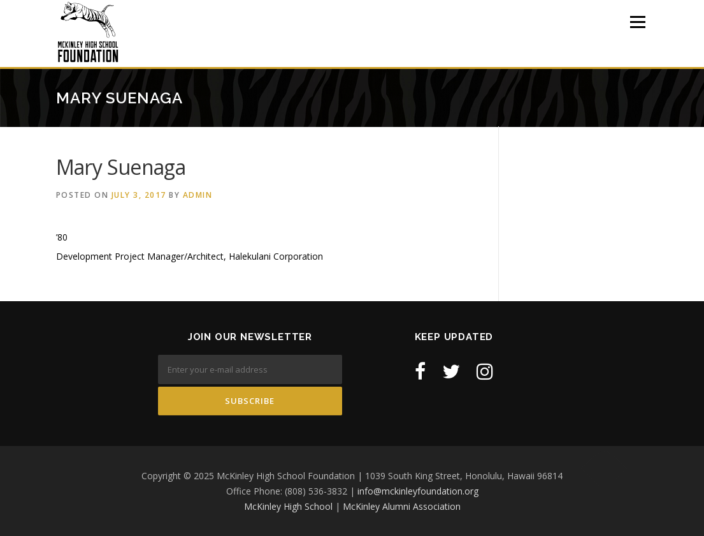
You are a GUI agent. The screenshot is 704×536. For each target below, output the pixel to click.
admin (198, 195)
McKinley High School (288, 506)
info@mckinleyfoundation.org (417, 491)
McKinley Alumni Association (402, 506)
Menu (637, 22)
